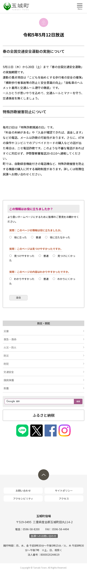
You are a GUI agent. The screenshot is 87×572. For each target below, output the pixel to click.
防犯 (6, 364)
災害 (6, 331)
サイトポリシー (64, 490)
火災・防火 (10, 347)
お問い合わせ (23, 490)
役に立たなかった (60, 237)
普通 (38, 237)
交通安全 (9, 372)
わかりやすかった (24, 279)
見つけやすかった (24, 256)
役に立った (20, 237)
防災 (6, 355)
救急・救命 (10, 339)
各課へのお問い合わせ (43, 536)
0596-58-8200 (31, 529)
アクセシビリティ (23, 498)
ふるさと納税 (44, 415)
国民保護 (9, 380)
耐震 (6, 388)
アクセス (64, 498)
